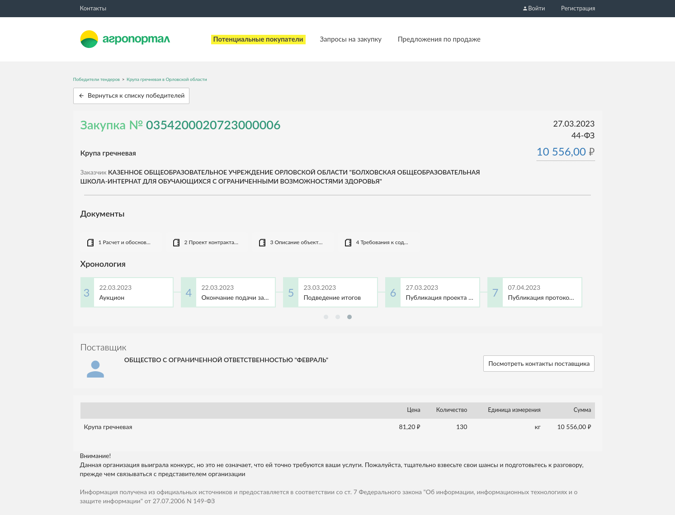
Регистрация (578, 8)
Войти (533, 8)
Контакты (93, 8)
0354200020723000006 (213, 124)
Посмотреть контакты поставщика (539, 363)
